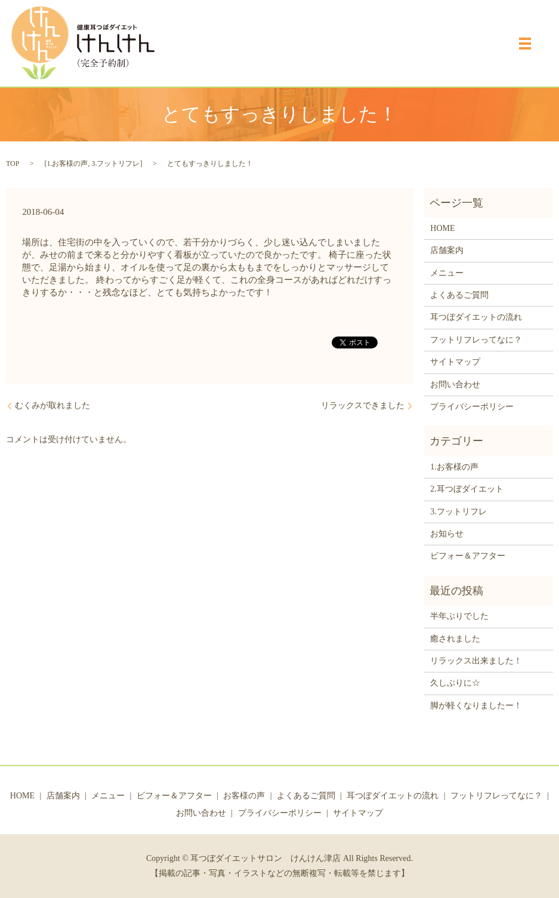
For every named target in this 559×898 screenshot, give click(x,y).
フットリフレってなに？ (476, 339)
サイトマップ (455, 361)
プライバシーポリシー (472, 406)
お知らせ (447, 533)
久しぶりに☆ (455, 682)
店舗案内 (447, 250)
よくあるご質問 (459, 295)
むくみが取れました (52, 405)
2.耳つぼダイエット (467, 489)
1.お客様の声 (67, 163)
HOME (442, 228)
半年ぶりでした (459, 616)
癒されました (455, 638)
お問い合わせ (455, 384)
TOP (12, 163)
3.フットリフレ (115, 163)
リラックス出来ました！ (476, 660)
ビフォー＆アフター (467, 555)
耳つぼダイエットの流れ (476, 317)
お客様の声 (244, 795)
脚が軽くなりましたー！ (476, 705)
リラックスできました (362, 405)
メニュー (447, 273)
